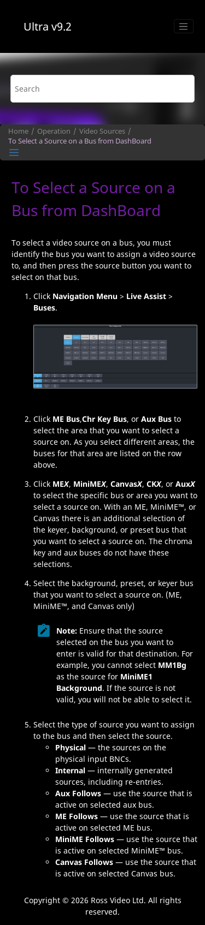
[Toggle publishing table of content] (14, 152)
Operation (54, 131)
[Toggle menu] (184, 26)
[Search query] (102, 89)
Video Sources (102, 131)
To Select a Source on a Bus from (79, 141)
